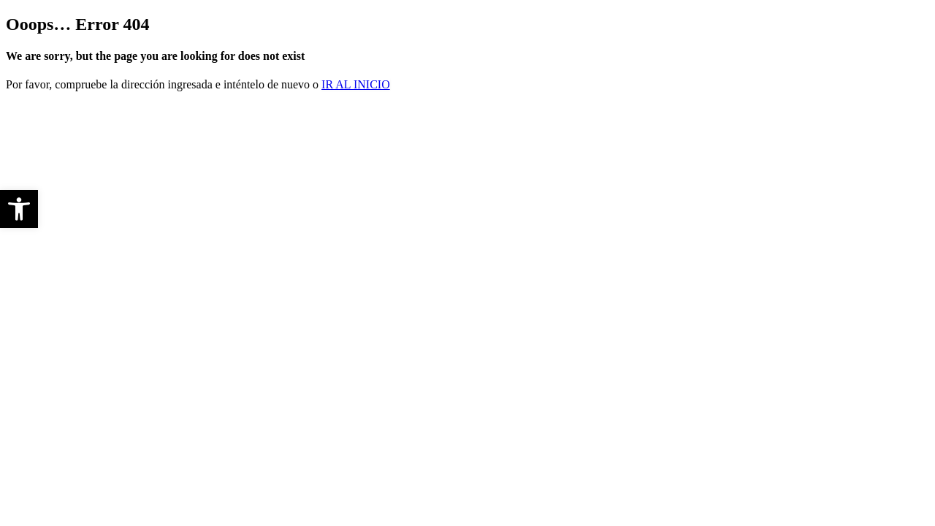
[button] (19, 209)
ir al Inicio (355, 84)
